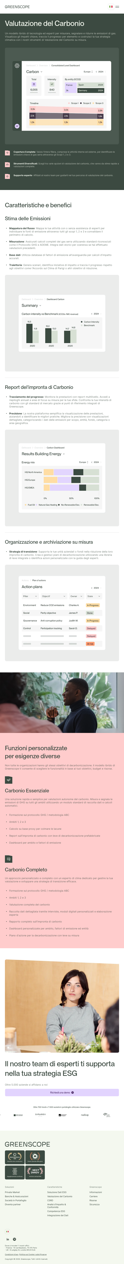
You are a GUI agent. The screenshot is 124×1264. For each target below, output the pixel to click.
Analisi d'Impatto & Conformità (56, 1205)
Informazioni (95, 1192)
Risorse (93, 1200)
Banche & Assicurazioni (16, 1196)
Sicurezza (94, 1204)
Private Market (12, 1192)
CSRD (50, 1200)
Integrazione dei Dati (57, 1215)
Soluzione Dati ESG (56, 1192)
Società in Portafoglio (15, 1200)
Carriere (93, 1196)
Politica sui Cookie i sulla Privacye (33, 1254)
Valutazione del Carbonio (59, 1196)
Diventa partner (13, 1204)
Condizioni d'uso (11, 1254)
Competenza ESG (56, 1211)
